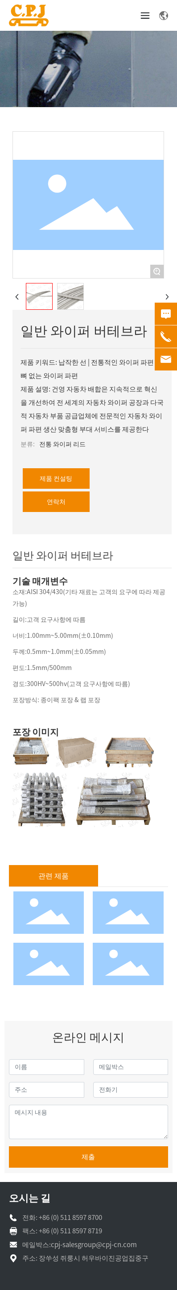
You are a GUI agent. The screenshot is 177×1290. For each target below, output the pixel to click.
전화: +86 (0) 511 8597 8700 (62, 1217)
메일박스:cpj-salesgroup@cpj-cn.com (79, 1244)
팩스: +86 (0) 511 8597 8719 (62, 1231)
